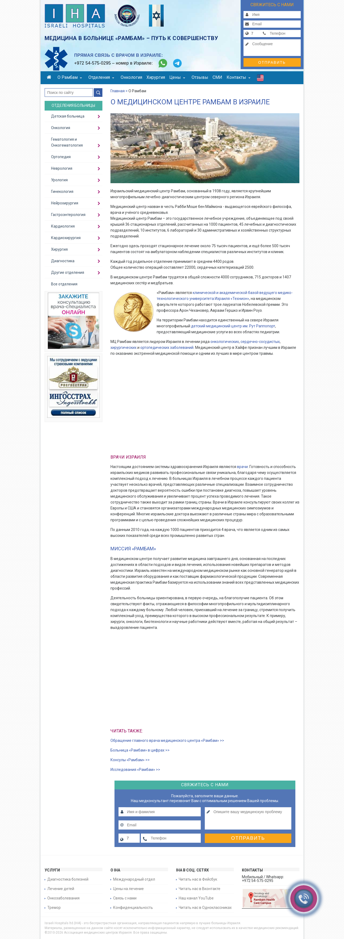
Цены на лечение (128, 889)
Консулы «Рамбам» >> (130, 760)
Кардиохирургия (66, 238)
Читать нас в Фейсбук (198, 879)
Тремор (54, 907)
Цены (177, 77)
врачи (242, 467)
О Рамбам (70, 77)
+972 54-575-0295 (92, 63)
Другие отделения (67, 272)
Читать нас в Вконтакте (199, 889)
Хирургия (155, 77)
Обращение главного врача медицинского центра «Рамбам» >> (167, 740)
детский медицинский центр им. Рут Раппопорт (233, 326)
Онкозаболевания (63, 898)
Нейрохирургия (64, 203)
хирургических (123, 347)
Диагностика (62, 261)
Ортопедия (61, 157)
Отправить (272, 62)
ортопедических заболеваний (167, 347)
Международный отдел (134, 879)
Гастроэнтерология (68, 214)
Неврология (61, 168)
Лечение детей (60, 889)
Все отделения (64, 284)
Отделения (101, 77)
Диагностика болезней (67, 879)
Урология (59, 180)
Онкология (131, 77)
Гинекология (62, 191)
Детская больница (67, 116)
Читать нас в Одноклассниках (205, 907)
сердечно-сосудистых (260, 341)
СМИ (217, 77)
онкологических (224, 341)
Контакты (238, 77)
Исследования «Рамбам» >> (135, 769)
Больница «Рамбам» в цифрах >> (140, 750)
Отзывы (200, 77)
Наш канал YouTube (196, 898)
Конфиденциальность (133, 907)
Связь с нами (125, 898)
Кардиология (63, 226)
